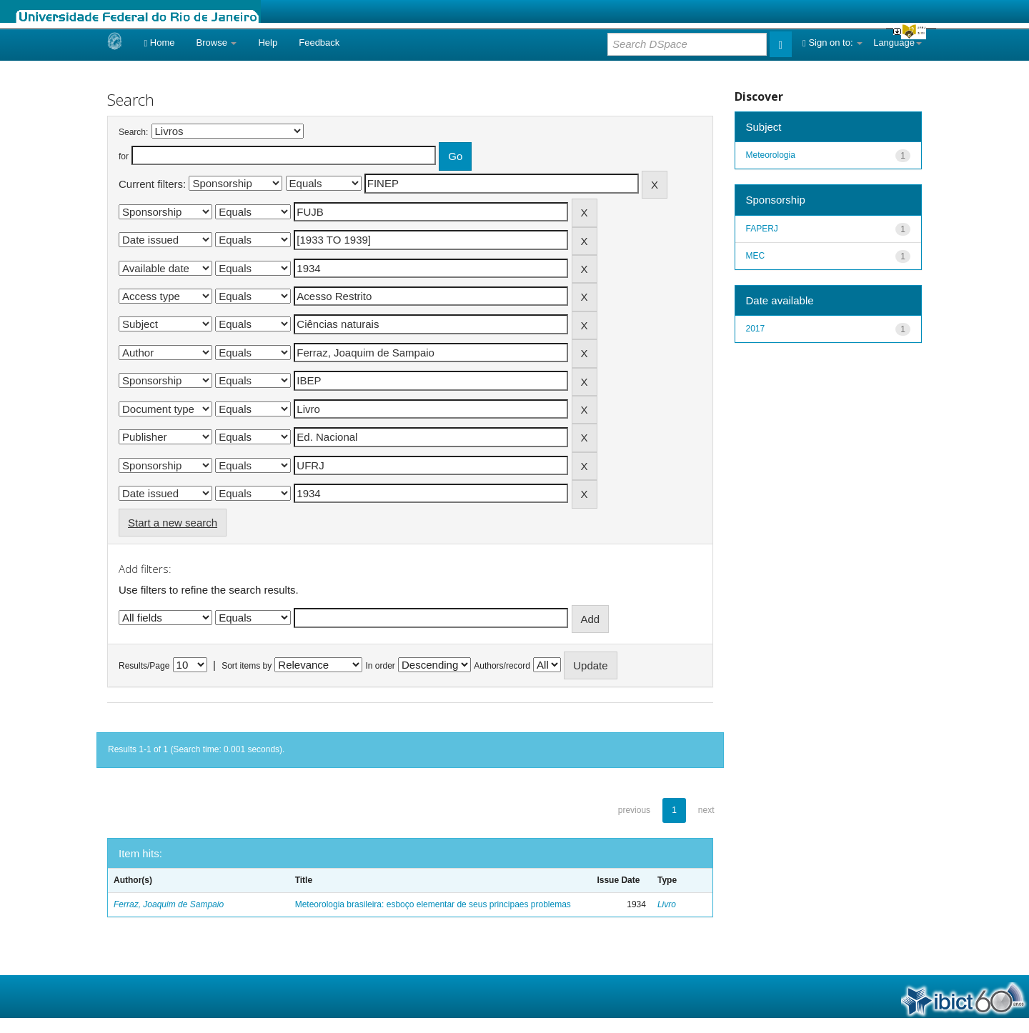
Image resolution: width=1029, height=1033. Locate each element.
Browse (217, 42)
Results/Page (144, 666)
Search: (133, 132)
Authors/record (502, 666)
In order (380, 666)
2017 (755, 329)
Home (159, 42)
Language (897, 42)
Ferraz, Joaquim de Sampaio (169, 904)
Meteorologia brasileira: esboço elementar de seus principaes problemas (433, 904)
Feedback (319, 42)
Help (267, 42)
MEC (755, 256)
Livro (666, 904)
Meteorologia (770, 155)
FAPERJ (762, 229)
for (124, 156)
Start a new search (172, 522)
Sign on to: (832, 42)
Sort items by (247, 666)
